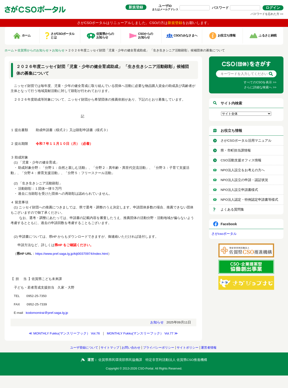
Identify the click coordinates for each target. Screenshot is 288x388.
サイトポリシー (187, 347)
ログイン (273, 8)
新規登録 (136, 7)
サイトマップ (110, 347)
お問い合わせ (131, 347)
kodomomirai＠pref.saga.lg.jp (47, 313)
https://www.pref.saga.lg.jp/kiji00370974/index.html (71, 253)
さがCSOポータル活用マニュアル (246, 140)
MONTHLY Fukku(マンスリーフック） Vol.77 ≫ (142, 333)
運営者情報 (208, 347)
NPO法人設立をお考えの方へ (242, 170)
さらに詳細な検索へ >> (260, 87)
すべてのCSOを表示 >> (260, 82)
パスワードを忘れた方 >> (267, 13)
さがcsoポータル (224, 234)
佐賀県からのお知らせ (33, 50)
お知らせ (58, 50)
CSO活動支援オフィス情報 (241, 160)
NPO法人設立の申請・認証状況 (244, 180)
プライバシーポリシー (158, 347)
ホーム (9, 50)
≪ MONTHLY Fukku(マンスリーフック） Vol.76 (64, 333)
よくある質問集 (232, 209)
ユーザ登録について (84, 347)
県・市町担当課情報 (236, 150)
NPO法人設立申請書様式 (239, 190)
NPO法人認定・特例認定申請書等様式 (249, 199)
